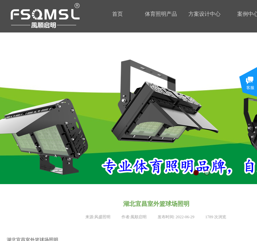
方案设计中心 (204, 14)
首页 (117, 14)
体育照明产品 (161, 14)
